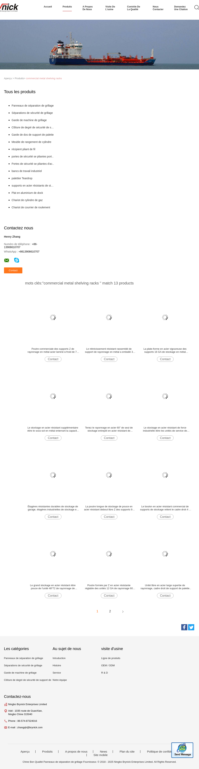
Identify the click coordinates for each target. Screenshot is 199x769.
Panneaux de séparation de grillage (33, 105)
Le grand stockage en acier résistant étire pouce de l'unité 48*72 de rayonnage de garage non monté (52, 587)
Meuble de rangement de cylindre (31, 141)
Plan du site (127, 751)
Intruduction (59, 658)
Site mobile (100, 755)
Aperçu (25, 751)
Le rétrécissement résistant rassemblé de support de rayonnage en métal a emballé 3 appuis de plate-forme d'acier (109, 350)
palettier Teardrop (22, 178)
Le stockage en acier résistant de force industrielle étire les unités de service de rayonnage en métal (165, 429)
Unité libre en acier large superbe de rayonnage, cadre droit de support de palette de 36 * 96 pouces (165, 587)
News (103, 751)
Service (57, 672)
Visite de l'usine (110, 8)
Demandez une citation (181, 8)
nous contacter (158, 8)
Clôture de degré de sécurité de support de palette (33, 127)
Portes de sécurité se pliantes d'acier (33, 163)
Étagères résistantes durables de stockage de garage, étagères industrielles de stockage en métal (53, 508)
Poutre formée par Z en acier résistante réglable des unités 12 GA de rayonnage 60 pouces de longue (109, 587)
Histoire (57, 665)
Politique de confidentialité (163, 751)
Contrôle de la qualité (133, 8)
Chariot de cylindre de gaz (27, 200)
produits (67, 6)
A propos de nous (88, 8)
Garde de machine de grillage (29, 120)
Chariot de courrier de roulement (31, 207)
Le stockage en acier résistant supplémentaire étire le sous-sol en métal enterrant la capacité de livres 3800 (53, 429)
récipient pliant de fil (23, 149)
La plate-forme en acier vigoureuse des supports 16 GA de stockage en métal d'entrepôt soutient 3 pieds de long (164, 350)
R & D (104, 672)
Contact (53, 359)
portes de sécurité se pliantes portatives (33, 156)
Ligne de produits (110, 658)
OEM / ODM (108, 665)
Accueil (48, 6)
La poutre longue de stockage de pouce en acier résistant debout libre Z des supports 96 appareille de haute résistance (109, 508)
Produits (47, 751)
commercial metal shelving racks (44, 78)
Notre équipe (60, 680)
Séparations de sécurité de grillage (32, 112)
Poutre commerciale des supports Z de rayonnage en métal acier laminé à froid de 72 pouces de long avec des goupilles (53, 350)
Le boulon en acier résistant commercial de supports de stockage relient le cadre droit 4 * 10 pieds (165, 508)
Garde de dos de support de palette (33, 134)
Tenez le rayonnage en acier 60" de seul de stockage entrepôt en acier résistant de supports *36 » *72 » (109, 429)
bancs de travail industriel (27, 171)
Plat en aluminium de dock (27, 192)
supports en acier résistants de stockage (33, 185)
